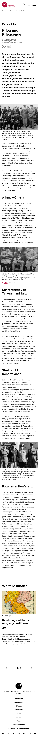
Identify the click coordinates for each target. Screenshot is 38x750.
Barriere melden (19, 725)
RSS (19, 713)
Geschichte (14, 11)
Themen (4, 11)
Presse (19, 721)
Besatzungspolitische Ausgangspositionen (15, 622)
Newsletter (19, 710)
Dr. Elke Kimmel (10, 40)
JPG (5, 282)
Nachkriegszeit (25, 11)
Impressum (19, 698)
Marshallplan (9, 24)
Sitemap (19, 706)
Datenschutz (19, 702)
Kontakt (19, 717)
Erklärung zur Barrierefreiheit (19, 728)
